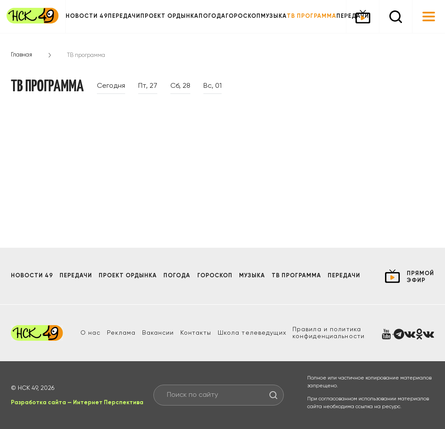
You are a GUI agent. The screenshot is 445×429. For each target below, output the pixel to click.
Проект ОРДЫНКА (169, 16)
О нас (90, 333)
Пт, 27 (147, 86)
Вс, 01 (212, 86)
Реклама (121, 333)
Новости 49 (87, 16)
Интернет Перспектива (108, 403)
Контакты (196, 333)
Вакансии (158, 333)
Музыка (274, 16)
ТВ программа (311, 16)
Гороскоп (243, 16)
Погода (212, 16)
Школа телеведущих (252, 333)
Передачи (124, 16)
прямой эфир (420, 277)
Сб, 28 (180, 86)
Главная (21, 55)
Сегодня (111, 86)
